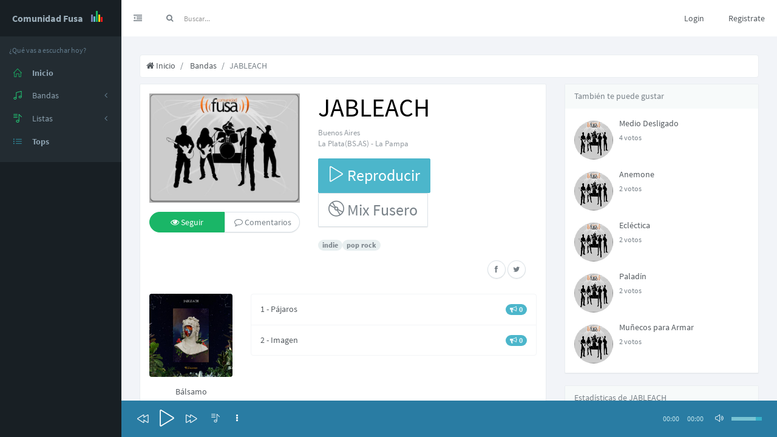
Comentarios (262, 222)
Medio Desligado (649, 123)
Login (694, 18)
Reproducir (374, 175)
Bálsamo (191, 391)
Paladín (632, 276)
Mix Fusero (373, 210)
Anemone (636, 174)
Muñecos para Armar (656, 327)
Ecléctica (634, 225)
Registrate (746, 18)
